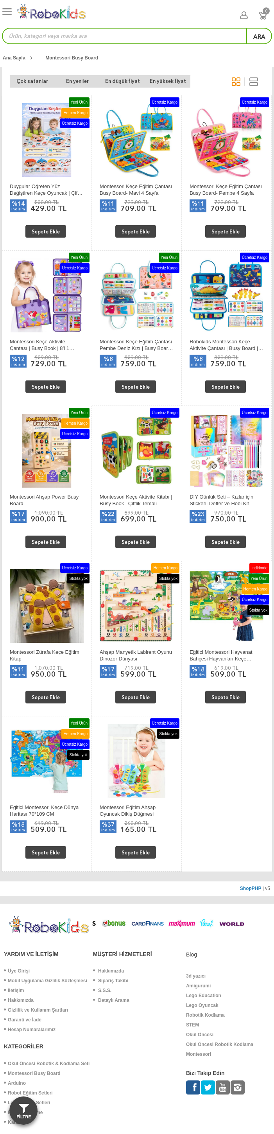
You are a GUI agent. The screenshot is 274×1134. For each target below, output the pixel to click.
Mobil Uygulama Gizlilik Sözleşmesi (45, 980)
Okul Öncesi (199, 1034)
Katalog (14, 1122)
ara (259, 36)
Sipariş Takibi (110, 980)
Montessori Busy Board (71, 58)
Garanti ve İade (22, 1020)
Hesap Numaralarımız (30, 1029)
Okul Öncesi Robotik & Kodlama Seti (47, 1063)
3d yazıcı (196, 976)
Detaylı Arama (111, 1000)
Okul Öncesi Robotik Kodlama (219, 1044)
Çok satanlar (29, 81)
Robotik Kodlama (205, 1015)
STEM (192, 1025)
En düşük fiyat (104, 81)
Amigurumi (198, 986)
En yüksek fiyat (142, 81)
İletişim (14, 990)
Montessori (198, 1054)
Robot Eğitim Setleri (28, 1093)
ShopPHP (250, 888)
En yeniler (66, 81)
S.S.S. (102, 990)
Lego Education (203, 995)
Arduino (15, 1083)
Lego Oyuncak (202, 1005)
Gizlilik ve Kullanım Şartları (36, 1010)
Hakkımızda (19, 1000)
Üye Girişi (17, 971)
